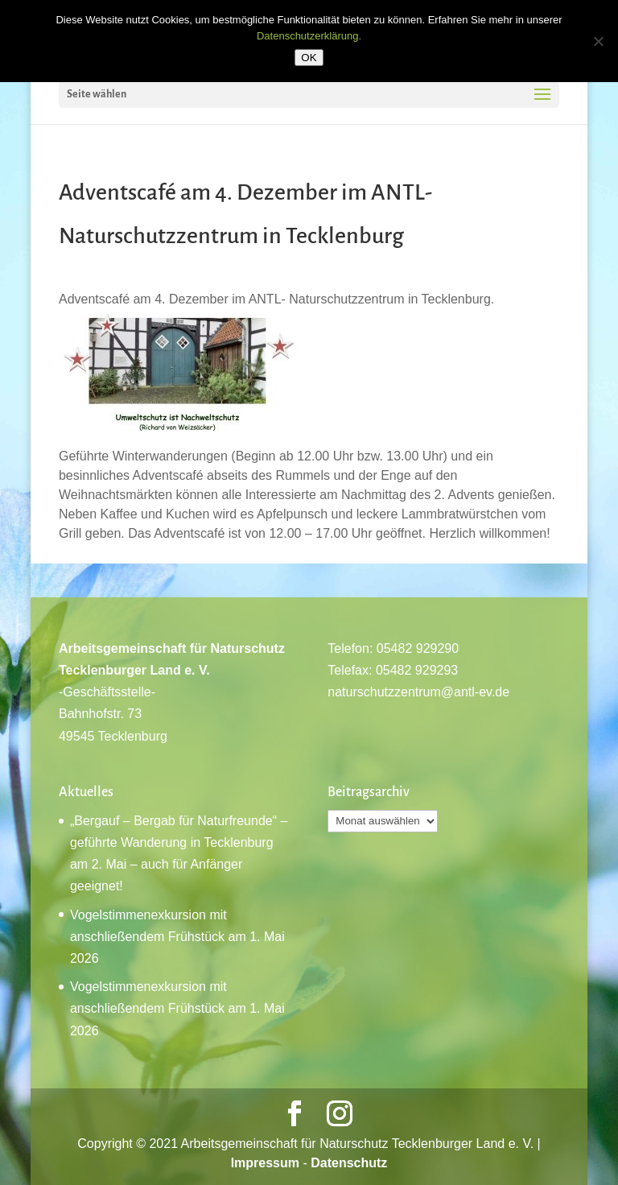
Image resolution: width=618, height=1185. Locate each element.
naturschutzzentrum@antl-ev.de (418, 692)
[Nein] (598, 41)
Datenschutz (349, 1163)
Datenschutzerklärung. (309, 36)
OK (308, 58)
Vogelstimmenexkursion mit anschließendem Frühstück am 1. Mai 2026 (177, 936)
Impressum (265, 1163)
